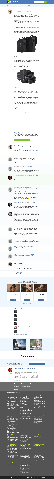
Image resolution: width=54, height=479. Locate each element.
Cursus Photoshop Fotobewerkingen (12, 429)
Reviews (15, 385)
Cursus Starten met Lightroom (38, 395)
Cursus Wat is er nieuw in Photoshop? (13, 432)
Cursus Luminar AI (23, 417)
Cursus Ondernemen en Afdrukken (25, 457)
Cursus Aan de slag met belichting (12, 397)
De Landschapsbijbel (23, 386)
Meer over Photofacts (17, 380)
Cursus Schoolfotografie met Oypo (25, 458)
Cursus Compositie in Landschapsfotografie (23, 441)
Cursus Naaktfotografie (10, 451)
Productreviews (22, 467)
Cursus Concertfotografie (24, 395)
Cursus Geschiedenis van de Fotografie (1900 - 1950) (11, 402)
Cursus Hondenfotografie (37, 436)
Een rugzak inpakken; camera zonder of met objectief (26, 330)
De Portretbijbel (23, 385)
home (8, 336)
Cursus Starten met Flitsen (11, 446)
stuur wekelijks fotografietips (37, 363)
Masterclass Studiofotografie (24, 445)
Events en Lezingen (23, 471)
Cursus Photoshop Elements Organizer (13, 426)
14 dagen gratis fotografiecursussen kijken (22, 139)
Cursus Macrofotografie (10, 438)
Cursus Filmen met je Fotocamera (39, 456)
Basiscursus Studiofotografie (24, 447)
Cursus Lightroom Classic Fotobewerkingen (37, 402)
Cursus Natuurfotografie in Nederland (12, 439)
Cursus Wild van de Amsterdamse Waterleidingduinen (12, 440)
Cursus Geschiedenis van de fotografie (13, 400)
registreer (24, 276)
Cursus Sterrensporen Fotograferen (25, 439)
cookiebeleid (38, 477)
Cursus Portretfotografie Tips (11, 445)
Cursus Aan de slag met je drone (25, 465)
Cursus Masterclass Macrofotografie (12, 437)
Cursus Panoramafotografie (24, 405)
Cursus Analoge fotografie (37, 422)
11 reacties (33, 11)
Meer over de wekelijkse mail (11, 363)
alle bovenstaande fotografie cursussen (26, 476)
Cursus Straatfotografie (23, 397)
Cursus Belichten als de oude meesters (26, 448)
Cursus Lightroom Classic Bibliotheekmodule (37, 405)
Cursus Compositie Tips (24, 411)
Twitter (30, 150)
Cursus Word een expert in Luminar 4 (26, 418)
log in (21, 276)
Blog (15, 383)
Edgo (15, 254)
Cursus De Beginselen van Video (39, 457)
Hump (15, 246)
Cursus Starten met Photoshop (12, 416)
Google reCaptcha (20, 364)
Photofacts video (16, 386)
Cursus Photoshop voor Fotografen (12, 417)
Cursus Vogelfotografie (37, 435)
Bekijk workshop (13, 299)
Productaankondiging (25, 334)
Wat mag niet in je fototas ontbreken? (24, 326)
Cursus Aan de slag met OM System (25, 413)
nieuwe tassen (26, 17)
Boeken (22, 383)
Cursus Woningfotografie (11, 457)
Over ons (29, 383)
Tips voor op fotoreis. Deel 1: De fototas (24, 322)
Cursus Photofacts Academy (24, 472)
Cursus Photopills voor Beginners (12, 463)
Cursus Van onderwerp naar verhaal (39, 417)
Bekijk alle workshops (27, 303)
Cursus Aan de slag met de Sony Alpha (26, 410)
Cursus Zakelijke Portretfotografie (12, 452)
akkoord (43, 477)
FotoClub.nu (23, 146)
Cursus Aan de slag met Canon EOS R (13, 405)
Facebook (33, 150)
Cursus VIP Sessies (23, 469)
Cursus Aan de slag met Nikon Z (12, 406)
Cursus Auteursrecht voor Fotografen (26, 466)
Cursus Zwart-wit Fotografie (38, 421)
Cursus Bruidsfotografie (37, 445)
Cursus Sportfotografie (23, 399)
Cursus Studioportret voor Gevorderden (24, 446)
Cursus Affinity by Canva (11, 464)
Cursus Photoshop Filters (11, 427)
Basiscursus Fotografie (10, 403)
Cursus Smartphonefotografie (24, 408)
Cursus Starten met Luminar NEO (25, 416)
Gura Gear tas (36, 167)
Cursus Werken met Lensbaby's (38, 419)
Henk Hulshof (17, 202)
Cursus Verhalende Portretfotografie (12, 449)
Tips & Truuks (16, 389)
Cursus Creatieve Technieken (38, 416)
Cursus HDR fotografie (23, 404)
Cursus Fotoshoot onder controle (12, 448)
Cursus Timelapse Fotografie (24, 409)
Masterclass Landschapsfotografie (25, 436)
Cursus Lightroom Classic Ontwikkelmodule (37, 400)
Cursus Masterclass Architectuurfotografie (23, 401)
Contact (28, 385)
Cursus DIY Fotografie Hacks (24, 412)
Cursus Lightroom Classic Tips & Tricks (39, 401)
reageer (31, 166)
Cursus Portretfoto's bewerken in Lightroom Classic (38, 398)
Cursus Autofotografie (10, 456)
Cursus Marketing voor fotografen (25, 456)
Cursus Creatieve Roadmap (38, 418)
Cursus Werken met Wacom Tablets (25, 463)
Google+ (37, 150)
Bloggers (28, 386)
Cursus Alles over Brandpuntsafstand (12, 404)
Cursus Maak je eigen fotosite (24, 468)
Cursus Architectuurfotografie (24, 396)
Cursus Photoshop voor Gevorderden (12, 419)
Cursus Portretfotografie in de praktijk (12, 447)
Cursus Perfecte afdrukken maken (25, 464)
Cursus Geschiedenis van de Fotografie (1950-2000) (11, 408)
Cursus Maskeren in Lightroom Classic (39, 396)
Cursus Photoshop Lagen (11, 420)
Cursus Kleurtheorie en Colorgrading (12, 418)
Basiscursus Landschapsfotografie (25, 437)
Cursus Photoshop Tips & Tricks (12, 428)
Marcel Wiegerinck (25, 11)
